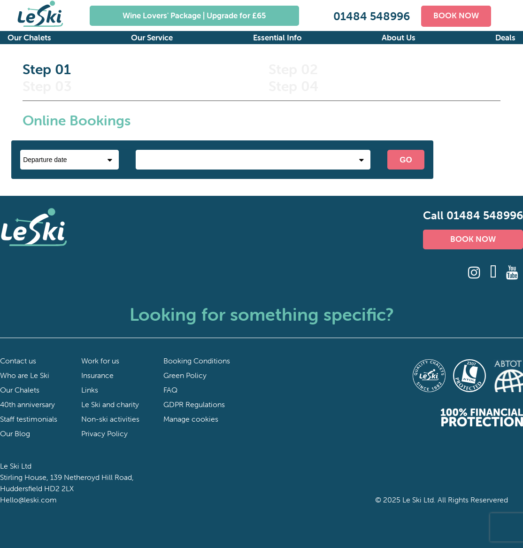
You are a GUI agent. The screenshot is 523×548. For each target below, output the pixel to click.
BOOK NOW (456, 15)
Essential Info (277, 37)
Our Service (152, 37)
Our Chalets (29, 37)
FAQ (170, 389)
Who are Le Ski (24, 375)
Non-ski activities (110, 419)
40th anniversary (27, 404)
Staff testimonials (28, 419)
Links (89, 389)
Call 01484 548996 (473, 215)
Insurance (97, 375)
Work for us (100, 360)
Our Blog (15, 433)
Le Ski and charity (110, 404)
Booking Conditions (196, 360)
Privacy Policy (104, 433)
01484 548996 (371, 16)
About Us (398, 37)
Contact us (18, 360)
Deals (505, 37)
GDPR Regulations (194, 404)
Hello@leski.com (28, 499)
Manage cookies (190, 419)
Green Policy (185, 375)
